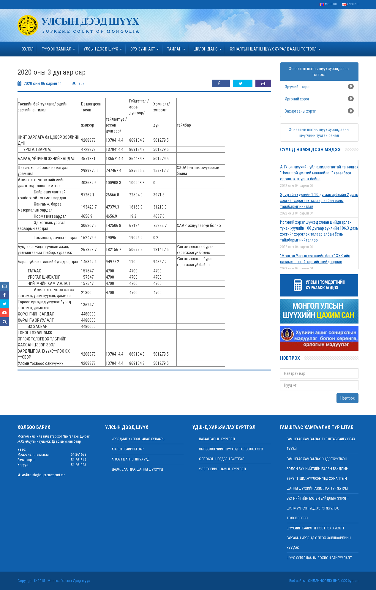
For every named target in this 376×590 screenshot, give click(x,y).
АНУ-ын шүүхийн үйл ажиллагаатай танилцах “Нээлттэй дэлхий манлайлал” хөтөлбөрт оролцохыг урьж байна (319, 173)
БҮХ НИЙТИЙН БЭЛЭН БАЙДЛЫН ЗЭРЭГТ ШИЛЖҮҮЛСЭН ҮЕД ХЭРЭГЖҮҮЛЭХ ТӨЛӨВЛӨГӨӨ (318, 508)
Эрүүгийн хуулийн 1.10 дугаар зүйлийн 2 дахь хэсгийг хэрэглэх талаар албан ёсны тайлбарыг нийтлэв (319, 200)
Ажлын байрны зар (127, 449)
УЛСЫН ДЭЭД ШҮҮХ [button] (102, 49)
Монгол (328, 4)
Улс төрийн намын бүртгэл (222, 469)
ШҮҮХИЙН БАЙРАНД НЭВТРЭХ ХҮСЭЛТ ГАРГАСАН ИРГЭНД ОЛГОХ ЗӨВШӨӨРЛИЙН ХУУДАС (319, 538)
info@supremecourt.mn (48, 475)
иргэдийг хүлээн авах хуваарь (138, 439)
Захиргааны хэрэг (300, 111)
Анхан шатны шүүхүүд (130, 459)
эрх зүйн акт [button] (144, 49)
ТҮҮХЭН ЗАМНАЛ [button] (58, 49)
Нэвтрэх (347, 398)
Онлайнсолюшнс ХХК (327, 580)
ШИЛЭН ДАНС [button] (208, 49)
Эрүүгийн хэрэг (298, 86)
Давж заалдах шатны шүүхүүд (137, 469)
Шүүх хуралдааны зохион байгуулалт (319, 558)
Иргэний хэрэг (297, 99)
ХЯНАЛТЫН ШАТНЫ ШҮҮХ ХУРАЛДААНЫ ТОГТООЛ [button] (275, 49)
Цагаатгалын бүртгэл (217, 439)
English (350, 4)
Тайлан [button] (176, 49)
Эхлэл (28, 49)
